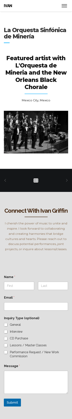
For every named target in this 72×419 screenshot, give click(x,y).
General (15, 325)
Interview (16, 331)
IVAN (8, 5)
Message (12, 366)
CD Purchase (19, 338)
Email (9, 297)
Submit (12, 402)
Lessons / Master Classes (28, 345)
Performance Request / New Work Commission (34, 354)
